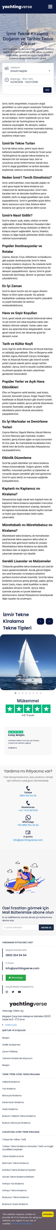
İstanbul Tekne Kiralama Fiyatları (19, 1169)
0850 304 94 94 (28, 795)
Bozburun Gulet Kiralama (15, 1204)
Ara (47, 89)
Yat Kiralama (9, 1088)
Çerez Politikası (10, 1051)
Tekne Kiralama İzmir (13, 1156)
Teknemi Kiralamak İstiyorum (17, 1058)
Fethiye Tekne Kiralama (14, 1190)
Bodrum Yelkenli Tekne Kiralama (19, 1116)
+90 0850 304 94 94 (28, 825)
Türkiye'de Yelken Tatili (14, 1139)
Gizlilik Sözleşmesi (11, 1044)
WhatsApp (16, 977)
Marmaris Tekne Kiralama (15, 1163)
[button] (15, 693)
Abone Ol (46, 927)
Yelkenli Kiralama (11, 1081)
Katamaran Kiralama (13, 1102)
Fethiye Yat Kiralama (13, 1183)
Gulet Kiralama (10, 1109)
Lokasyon (15, 67)
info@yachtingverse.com (28, 840)
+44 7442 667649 (28, 810)
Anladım (47, 1214)
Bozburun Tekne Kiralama (15, 1197)
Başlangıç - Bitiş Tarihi (21, 78)
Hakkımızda (11, 1024)
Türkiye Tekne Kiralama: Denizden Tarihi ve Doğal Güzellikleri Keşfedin (27, 1148)
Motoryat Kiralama (12, 1095)
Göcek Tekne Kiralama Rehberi (18, 1176)
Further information (21, 1223)
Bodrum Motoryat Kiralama (16, 1122)
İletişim (6, 1037)
